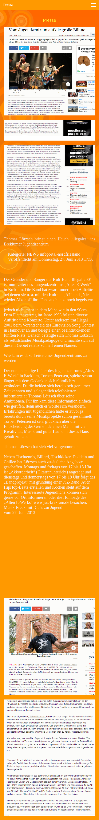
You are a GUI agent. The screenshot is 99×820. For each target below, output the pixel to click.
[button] (93, 5)
